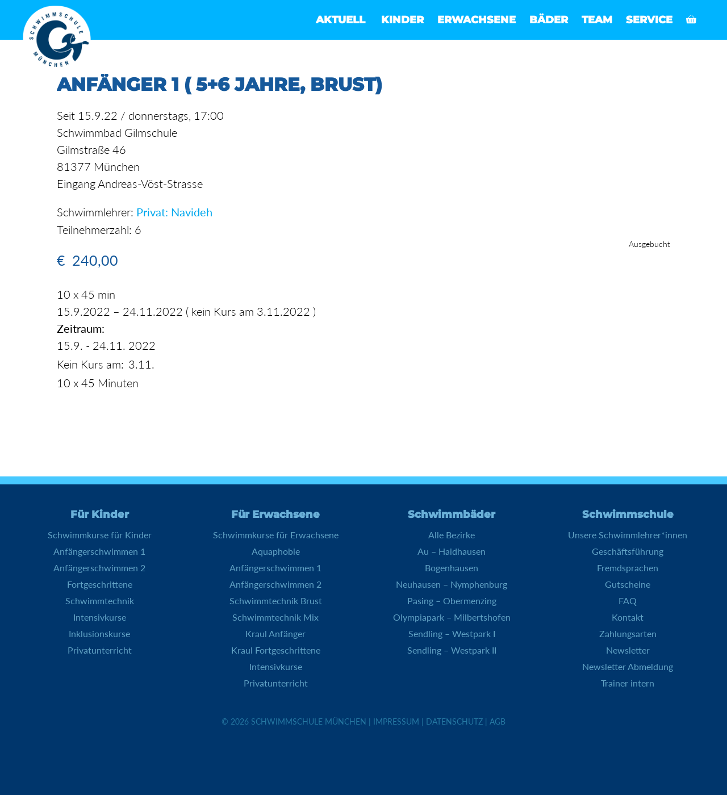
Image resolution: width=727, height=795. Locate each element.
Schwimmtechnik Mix (275, 616)
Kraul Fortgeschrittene (275, 649)
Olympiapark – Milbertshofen (452, 616)
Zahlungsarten (628, 632)
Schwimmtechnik (99, 600)
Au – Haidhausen (451, 550)
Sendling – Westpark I (451, 632)
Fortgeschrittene (99, 583)
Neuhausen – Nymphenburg (451, 583)
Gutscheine (627, 583)
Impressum (396, 721)
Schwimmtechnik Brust (275, 600)
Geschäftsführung (627, 550)
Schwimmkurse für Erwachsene (276, 534)
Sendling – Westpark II (451, 649)
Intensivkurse (99, 616)
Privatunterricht (100, 649)
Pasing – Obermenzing (451, 600)
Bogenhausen (451, 567)
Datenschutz (454, 721)
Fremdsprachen (627, 567)
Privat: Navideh (174, 212)
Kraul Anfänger (275, 632)
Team (597, 20)
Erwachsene (476, 20)
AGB (497, 721)
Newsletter (628, 649)
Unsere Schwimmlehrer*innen (627, 534)
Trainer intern (627, 682)
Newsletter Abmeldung (627, 665)
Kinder (402, 20)
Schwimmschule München (308, 721)
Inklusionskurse (99, 632)
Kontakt (628, 616)
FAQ (628, 600)
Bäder (548, 20)
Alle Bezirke (451, 534)
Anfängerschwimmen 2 (99, 567)
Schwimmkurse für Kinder (100, 534)
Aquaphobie (276, 550)
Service (649, 20)
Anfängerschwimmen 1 (99, 550)
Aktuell (340, 20)
